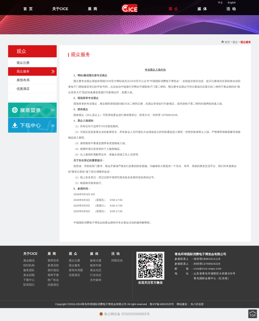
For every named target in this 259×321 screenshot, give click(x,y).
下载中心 (29, 279)
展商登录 (53, 260)
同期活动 (117, 260)
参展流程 (53, 265)
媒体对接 (95, 265)
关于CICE (60, 9)
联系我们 (29, 284)
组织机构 (29, 265)
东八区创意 (197, 304)
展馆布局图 (76, 270)
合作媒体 (95, 279)
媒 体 (202, 9)
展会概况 (29, 260)
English (230, 2)
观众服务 (23, 71)
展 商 (92, 9)
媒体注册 (95, 260)
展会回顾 (29, 275)
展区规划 (53, 270)
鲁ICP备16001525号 (162, 304)
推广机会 (53, 279)
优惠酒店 (23, 88)
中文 (218, 2)
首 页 (28, 9)
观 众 (173, 9)
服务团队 (29, 270)
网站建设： (183, 304)
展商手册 (53, 275)
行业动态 (95, 275)
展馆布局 (23, 80)
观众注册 (23, 62)
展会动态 (95, 270)
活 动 (231, 9)
